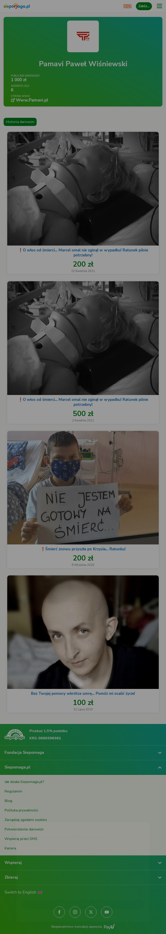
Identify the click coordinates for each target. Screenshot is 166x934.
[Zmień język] (12, 818)
